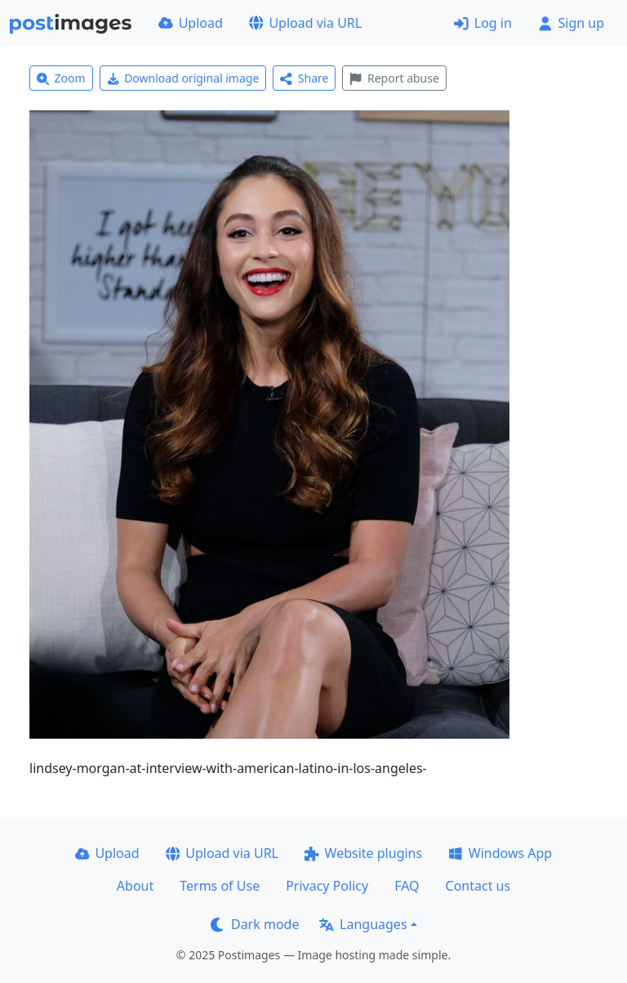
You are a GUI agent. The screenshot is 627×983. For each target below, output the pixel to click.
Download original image (183, 78)
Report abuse (393, 78)
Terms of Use (220, 886)
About (135, 886)
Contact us (478, 886)
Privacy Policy (327, 886)
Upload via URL (305, 23)
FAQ (406, 886)
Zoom (61, 78)
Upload (190, 23)
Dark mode (255, 924)
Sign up (571, 23)
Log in (483, 23)
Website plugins (363, 853)
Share (304, 78)
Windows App (500, 853)
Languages (363, 924)
